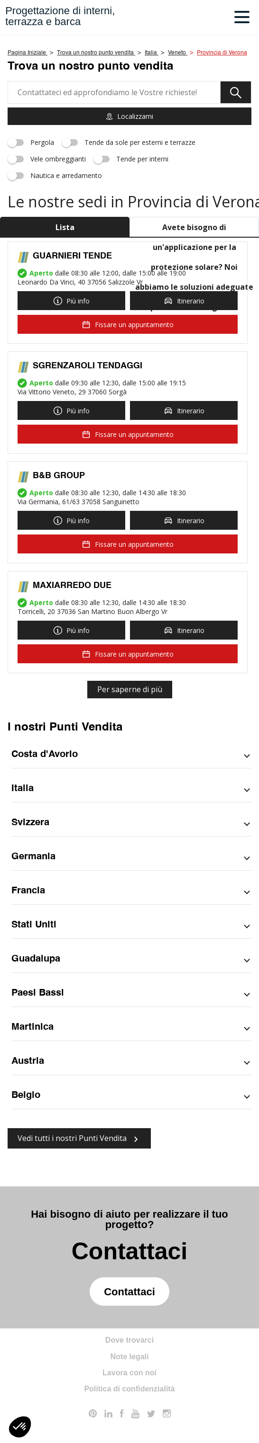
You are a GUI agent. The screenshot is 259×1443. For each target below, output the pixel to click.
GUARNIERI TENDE (72, 256)
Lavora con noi (129, 1373)
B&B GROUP (59, 476)
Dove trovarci (129, 1340)
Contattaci (129, 1292)
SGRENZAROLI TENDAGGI (87, 366)
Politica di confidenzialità (129, 1389)
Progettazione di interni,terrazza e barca (60, 16)
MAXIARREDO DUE (72, 585)
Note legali (130, 1357)
